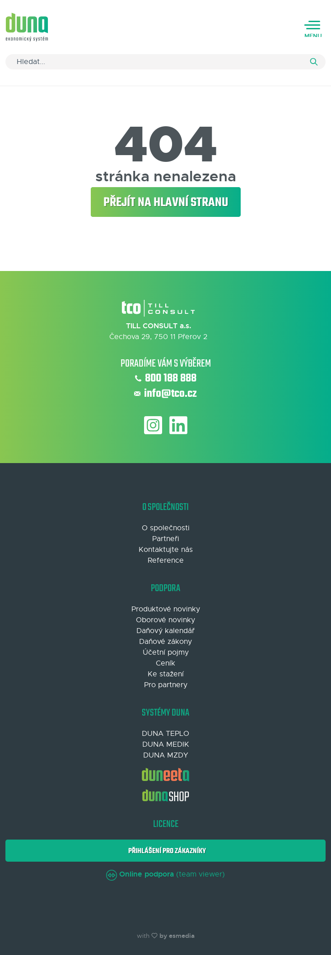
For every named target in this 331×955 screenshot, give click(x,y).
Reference (166, 560)
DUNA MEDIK (165, 744)
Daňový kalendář (165, 630)
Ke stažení (166, 674)
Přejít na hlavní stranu (165, 202)
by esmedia (177, 936)
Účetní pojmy (166, 652)
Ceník (165, 663)
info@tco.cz (165, 394)
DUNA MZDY (165, 755)
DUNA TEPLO (165, 733)
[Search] (165, 61)
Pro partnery (165, 684)
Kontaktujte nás (166, 549)
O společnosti (166, 528)
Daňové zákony (165, 641)
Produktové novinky (165, 609)
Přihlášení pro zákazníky (166, 851)
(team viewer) (165, 874)
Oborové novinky (165, 619)
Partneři (165, 538)
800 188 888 (165, 378)
